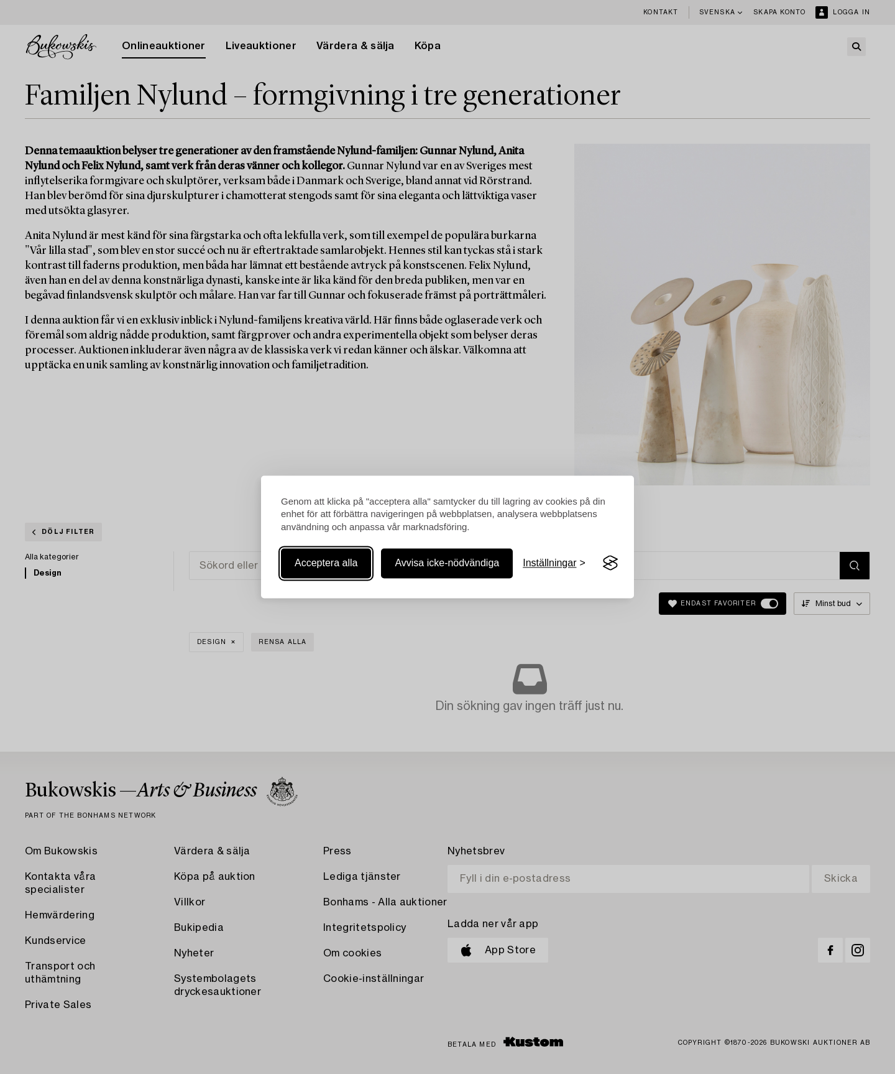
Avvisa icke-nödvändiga (447, 563)
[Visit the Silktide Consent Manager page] (610, 563)
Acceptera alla (326, 563)
